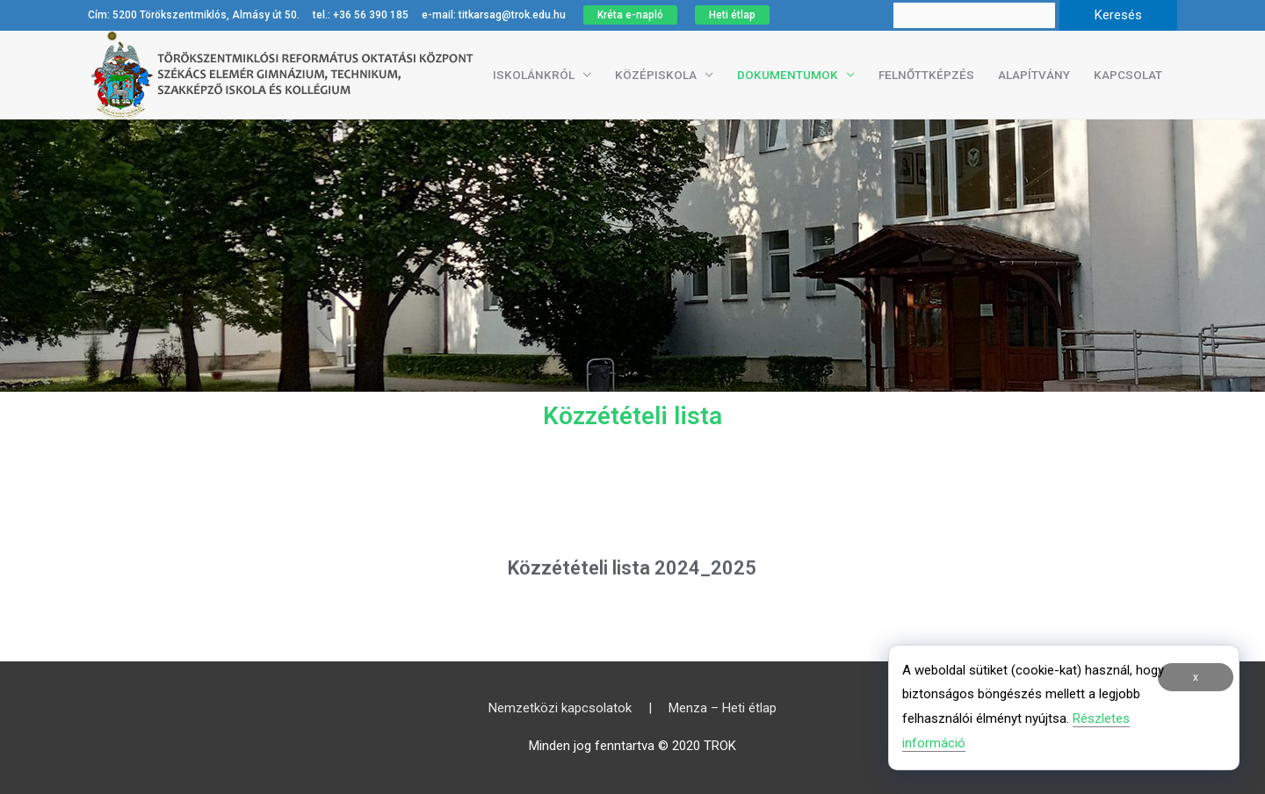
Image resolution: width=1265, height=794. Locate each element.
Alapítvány (1034, 75)
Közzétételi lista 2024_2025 (632, 577)
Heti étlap (732, 15)
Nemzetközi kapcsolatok (560, 708)
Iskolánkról (534, 75)
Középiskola (656, 75)
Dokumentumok (787, 75)
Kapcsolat (1128, 75)
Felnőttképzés (926, 75)
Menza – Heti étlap (723, 708)
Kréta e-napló (630, 15)
